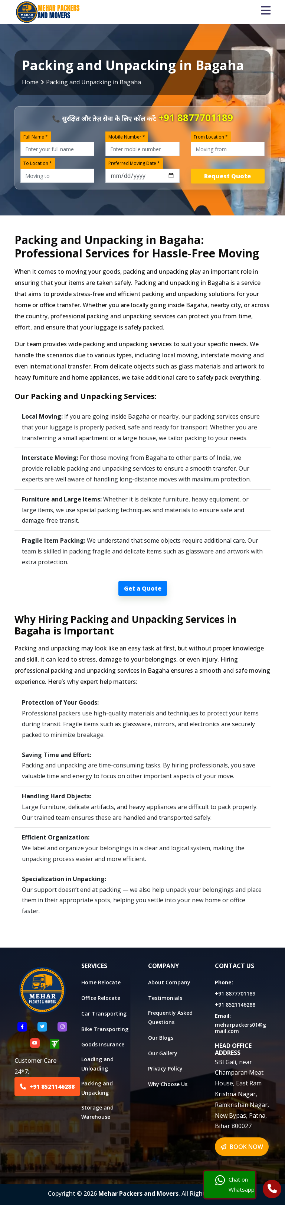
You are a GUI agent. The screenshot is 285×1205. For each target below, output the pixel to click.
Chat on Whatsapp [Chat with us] (235, 1185)
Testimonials (165, 997)
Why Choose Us (167, 1084)
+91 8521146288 (47, 1086)
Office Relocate (100, 997)
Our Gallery (162, 1053)
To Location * (37, 163)
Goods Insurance (102, 1044)
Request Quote (227, 176)
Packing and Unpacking (97, 1088)
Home (30, 82)
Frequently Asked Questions (170, 1017)
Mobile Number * (126, 137)
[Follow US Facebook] (22, 1027)
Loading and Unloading (97, 1064)
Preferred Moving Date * (134, 163)
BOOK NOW (241, 1147)
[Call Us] (272, 1190)
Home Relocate (101, 982)
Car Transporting (104, 1013)
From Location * (211, 137)
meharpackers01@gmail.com (240, 1028)
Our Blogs (160, 1037)
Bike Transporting (104, 1029)
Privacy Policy (165, 1068)
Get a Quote (142, 588)
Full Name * (35, 137)
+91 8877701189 (195, 117)
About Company (169, 982)
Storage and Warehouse (97, 1112)
